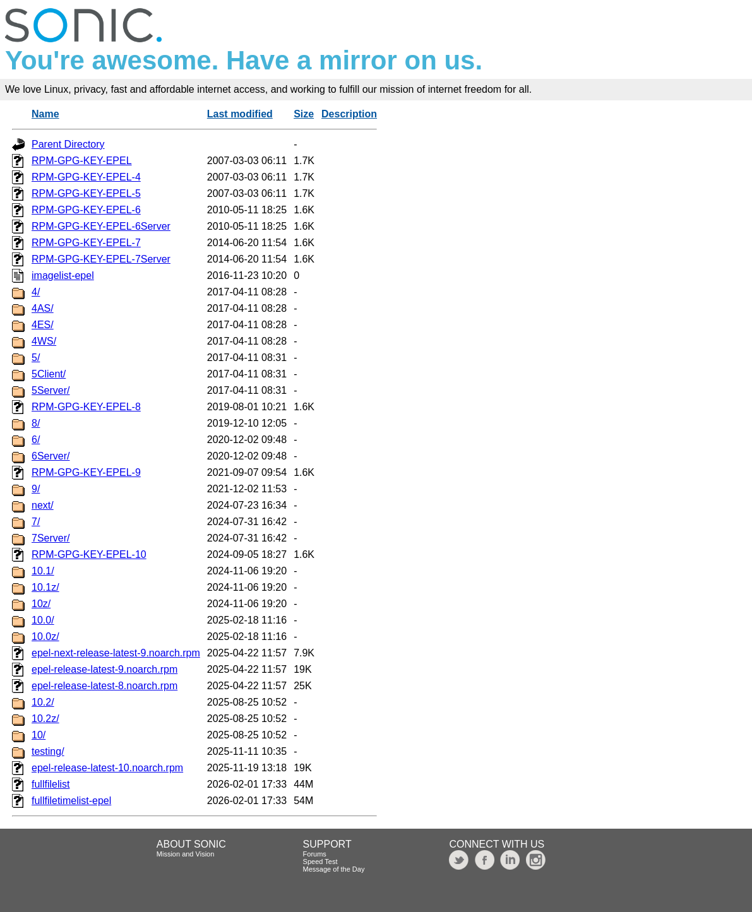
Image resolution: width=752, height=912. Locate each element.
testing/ (48, 751)
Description (349, 114)
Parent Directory (68, 144)
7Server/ (50, 538)
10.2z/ (45, 718)
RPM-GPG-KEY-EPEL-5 (86, 193)
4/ (36, 292)
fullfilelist (50, 784)
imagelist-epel (63, 275)
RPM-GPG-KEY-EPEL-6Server (101, 226)
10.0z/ (45, 636)
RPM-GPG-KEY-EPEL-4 (86, 177)
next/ (43, 505)
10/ (38, 735)
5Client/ (49, 374)
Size (304, 114)
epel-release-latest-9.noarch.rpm (104, 669)
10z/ (41, 603)
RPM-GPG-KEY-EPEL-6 (86, 209)
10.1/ (43, 571)
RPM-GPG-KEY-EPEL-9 (86, 472)
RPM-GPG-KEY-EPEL (82, 160)
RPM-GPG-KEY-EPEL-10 (89, 554)
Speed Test (320, 861)
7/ (36, 521)
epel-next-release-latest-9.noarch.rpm (116, 653)
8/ (36, 423)
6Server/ (50, 456)
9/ (36, 488)
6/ (36, 439)
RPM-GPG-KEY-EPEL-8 (86, 406)
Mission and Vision (186, 854)
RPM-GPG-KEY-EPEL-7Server (101, 259)
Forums (314, 854)
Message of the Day (334, 869)
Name (45, 114)
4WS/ (44, 341)
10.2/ (43, 702)
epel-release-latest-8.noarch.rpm (104, 685)
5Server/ (50, 390)
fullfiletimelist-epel (71, 800)
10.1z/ (45, 587)
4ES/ (43, 324)
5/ (36, 357)
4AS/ (43, 308)
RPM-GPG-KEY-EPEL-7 (86, 242)
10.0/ (43, 620)
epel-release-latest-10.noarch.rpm (107, 767)
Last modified (240, 114)
